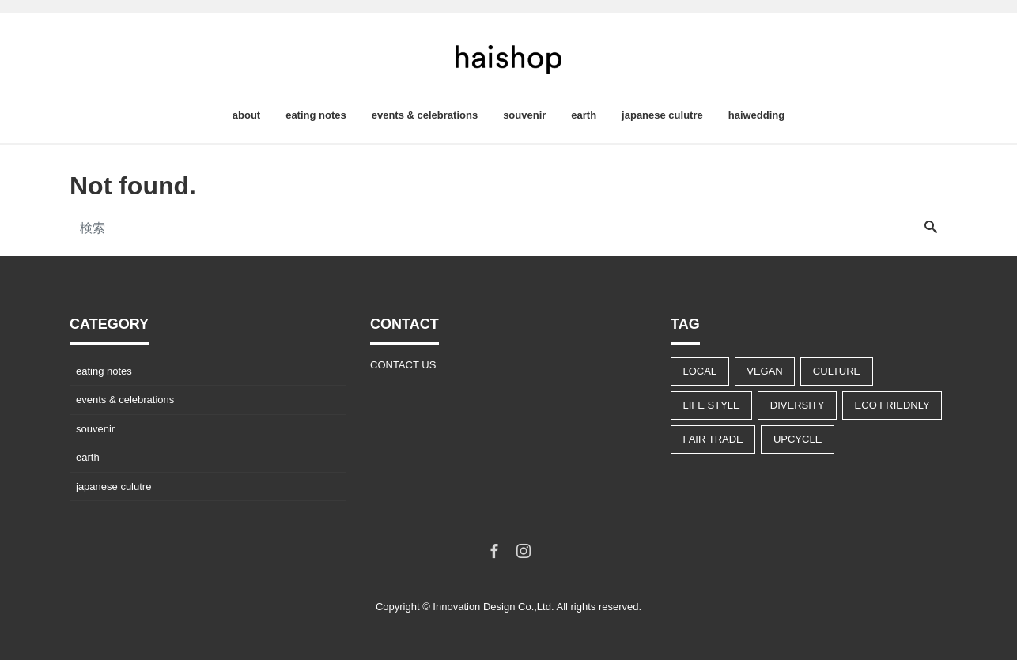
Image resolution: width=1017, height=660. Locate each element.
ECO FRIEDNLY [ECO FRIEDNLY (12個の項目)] (892, 405)
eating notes (315, 115)
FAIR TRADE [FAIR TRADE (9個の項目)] (712, 439)
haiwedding (756, 115)
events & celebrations (425, 115)
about (246, 115)
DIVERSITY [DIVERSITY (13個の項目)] (797, 405)
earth (583, 115)
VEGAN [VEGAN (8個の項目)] (765, 371)
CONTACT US (403, 365)
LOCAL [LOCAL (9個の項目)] (699, 371)
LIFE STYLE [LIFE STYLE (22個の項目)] (710, 405)
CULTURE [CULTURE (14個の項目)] (836, 371)
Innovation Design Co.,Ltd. (493, 607)
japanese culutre (662, 115)
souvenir (524, 115)
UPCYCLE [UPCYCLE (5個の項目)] (797, 439)
